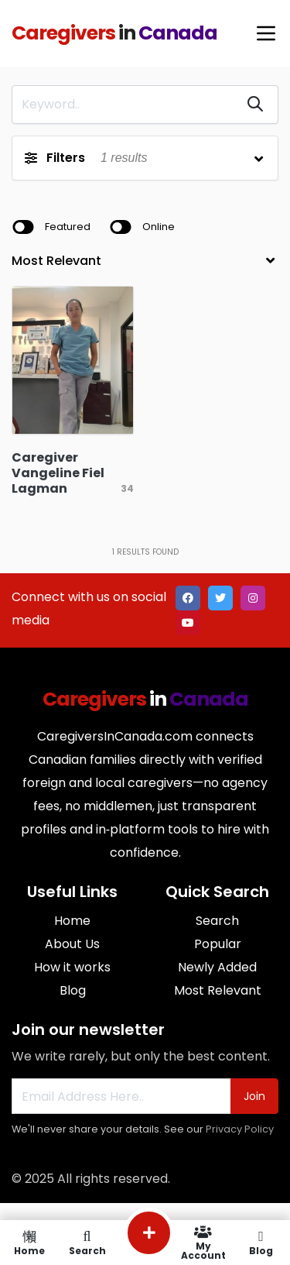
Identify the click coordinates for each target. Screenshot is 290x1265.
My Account (203, 1242)
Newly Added (217, 967)
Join (254, 1096)
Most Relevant (217, 990)
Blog (73, 990)
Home (72, 921)
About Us (72, 944)
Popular (217, 944)
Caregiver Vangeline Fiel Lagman (58, 473)
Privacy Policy (240, 1129)
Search (217, 921)
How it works (72, 967)
